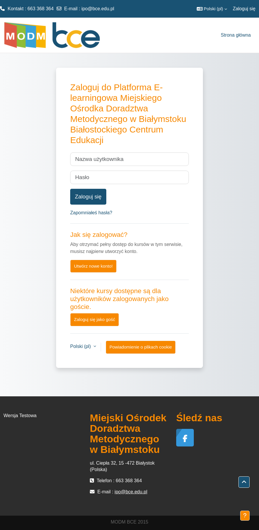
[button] (212, 9)
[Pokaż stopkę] (245, 516)
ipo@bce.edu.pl (97, 8)
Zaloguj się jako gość (94, 319)
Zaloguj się (244, 8)
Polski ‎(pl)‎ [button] (81, 346)
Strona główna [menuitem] (236, 35)
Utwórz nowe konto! (93, 266)
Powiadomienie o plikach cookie (141, 346)
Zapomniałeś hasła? (91, 212)
